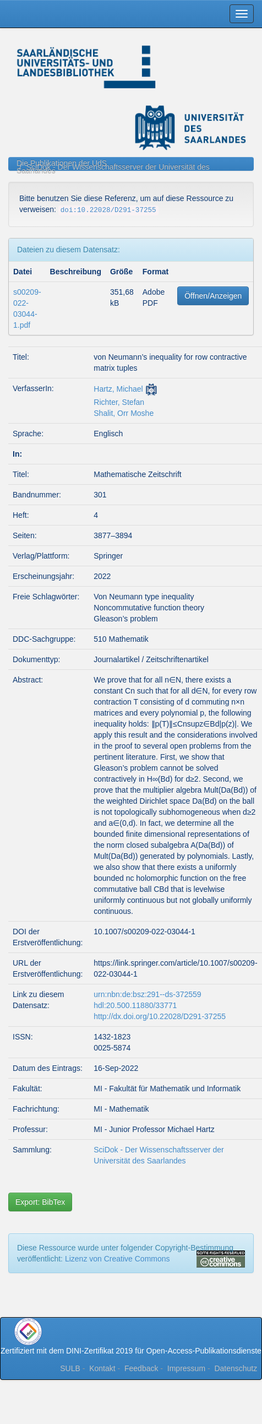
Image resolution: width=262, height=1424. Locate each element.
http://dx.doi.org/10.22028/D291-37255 (160, 1016)
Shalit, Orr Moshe (124, 413)
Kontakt (102, 1368)
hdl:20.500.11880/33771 (135, 1005)
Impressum (186, 1368)
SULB (70, 1368)
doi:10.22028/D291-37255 (108, 210)
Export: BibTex (40, 1202)
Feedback (141, 1368)
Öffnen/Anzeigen (213, 295)
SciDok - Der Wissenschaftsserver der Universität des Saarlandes (113, 169)
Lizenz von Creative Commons (117, 1258)
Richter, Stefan (119, 402)
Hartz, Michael (118, 389)
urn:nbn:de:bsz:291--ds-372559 (147, 994)
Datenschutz (235, 1368)
